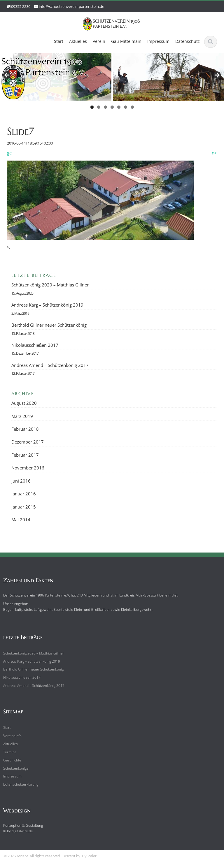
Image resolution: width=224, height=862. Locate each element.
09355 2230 (20, 6)
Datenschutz (187, 41)
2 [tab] (98, 107)
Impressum (158, 41)
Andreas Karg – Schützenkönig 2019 (47, 305)
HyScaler (89, 856)
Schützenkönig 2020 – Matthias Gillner (50, 285)
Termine (8, 752)
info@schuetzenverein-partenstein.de (71, 6)
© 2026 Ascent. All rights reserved (32, 856)
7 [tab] (132, 107)
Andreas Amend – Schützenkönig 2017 (50, 365)
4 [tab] (112, 107)
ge (9, 153)
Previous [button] (7, 75)
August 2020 (24, 403)
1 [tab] (92, 107)
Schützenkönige (14, 768)
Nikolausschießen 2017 (34, 345)
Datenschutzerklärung (18, 784)
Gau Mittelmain (126, 41)
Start (58, 41)
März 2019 (22, 416)
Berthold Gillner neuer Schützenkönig (49, 325)
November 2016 (27, 468)
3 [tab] (105, 107)
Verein (99, 41)
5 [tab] (118, 107)
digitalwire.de (20, 830)
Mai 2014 (20, 520)
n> (214, 153)
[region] (112, 82)
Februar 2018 (25, 429)
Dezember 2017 (27, 442)
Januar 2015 (23, 507)
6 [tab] (125, 107)
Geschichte (10, 760)
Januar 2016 (23, 494)
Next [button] (216, 75)
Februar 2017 (25, 455)
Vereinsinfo (10, 735)
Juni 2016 (21, 481)
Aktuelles (78, 41)
